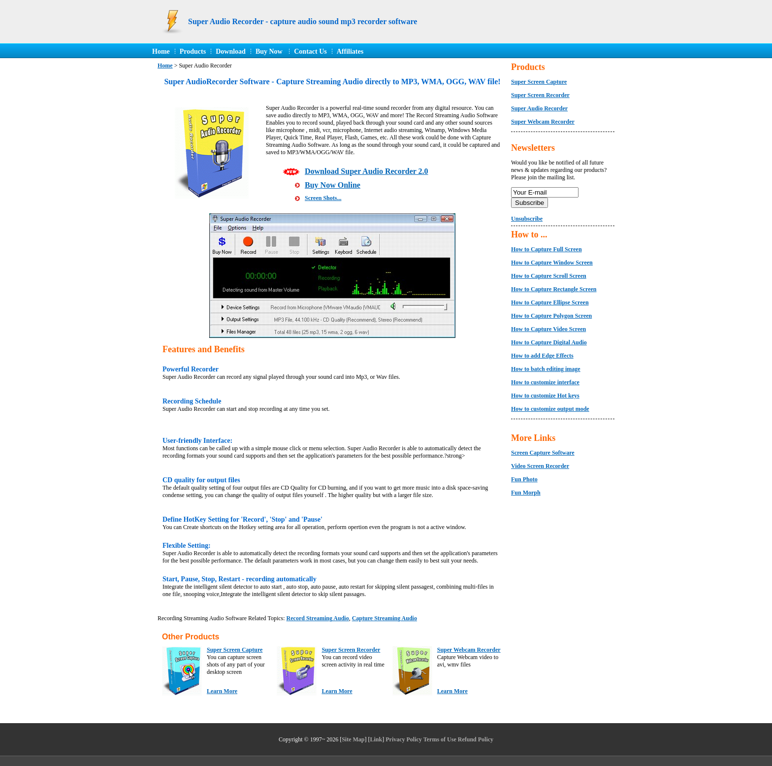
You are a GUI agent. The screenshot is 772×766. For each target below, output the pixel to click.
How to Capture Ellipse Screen (550, 302)
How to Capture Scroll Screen (548, 275)
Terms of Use (439, 739)
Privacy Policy (404, 739)
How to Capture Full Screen (546, 249)
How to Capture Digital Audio (549, 342)
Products (193, 51)
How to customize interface (545, 382)
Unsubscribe (527, 218)
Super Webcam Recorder (469, 649)
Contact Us (310, 51)
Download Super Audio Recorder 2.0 (366, 171)
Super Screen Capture (234, 649)
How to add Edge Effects (542, 355)
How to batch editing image (545, 369)
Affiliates (350, 51)
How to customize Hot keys (545, 395)
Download (231, 51)
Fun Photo (524, 479)
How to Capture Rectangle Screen (554, 289)
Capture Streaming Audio (384, 618)
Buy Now (270, 51)
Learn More (222, 691)
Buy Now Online (332, 185)
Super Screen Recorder (351, 649)
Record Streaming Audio (318, 618)
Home (161, 51)
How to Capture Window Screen (552, 262)
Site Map (353, 739)
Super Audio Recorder (539, 108)
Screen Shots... (323, 198)
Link (376, 739)
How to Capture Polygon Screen (551, 315)
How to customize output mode (550, 408)
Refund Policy (475, 739)
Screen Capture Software (543, 452)
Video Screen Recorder (540, 466)
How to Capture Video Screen (548, 329)
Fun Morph (526, 492)
